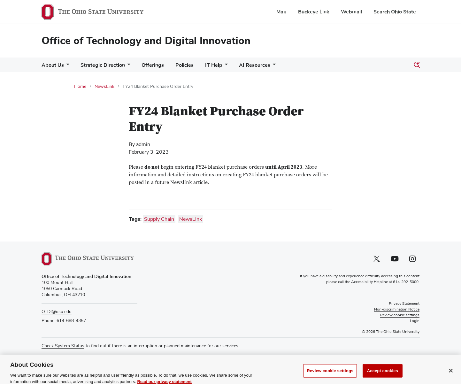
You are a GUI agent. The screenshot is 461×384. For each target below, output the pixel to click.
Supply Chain (159, 219)
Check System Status (63, 346)
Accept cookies (382, 376)
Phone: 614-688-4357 (64, 321)
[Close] (451, 377)
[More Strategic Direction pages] (127, 66)
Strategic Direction (103, 65)
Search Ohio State (394, 11)
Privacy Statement (404, 304)
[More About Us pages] (66, 66)
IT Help (213, 65)
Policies (184, 65)
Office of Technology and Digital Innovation (146, 41)
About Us (53, 65)
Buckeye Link (313, 11)
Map (281, 11)
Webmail (351, 11)
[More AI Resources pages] (272, 66)
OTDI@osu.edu (57, 312)
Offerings (153, 65)
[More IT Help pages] (224, 66)
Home (80, 86)
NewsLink (104, 86)
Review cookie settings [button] (399, 315)
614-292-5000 (406, 282)
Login (414, 321)
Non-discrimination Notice (396, 309)
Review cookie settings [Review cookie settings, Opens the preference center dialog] (330, 376)
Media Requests (57, 358)
